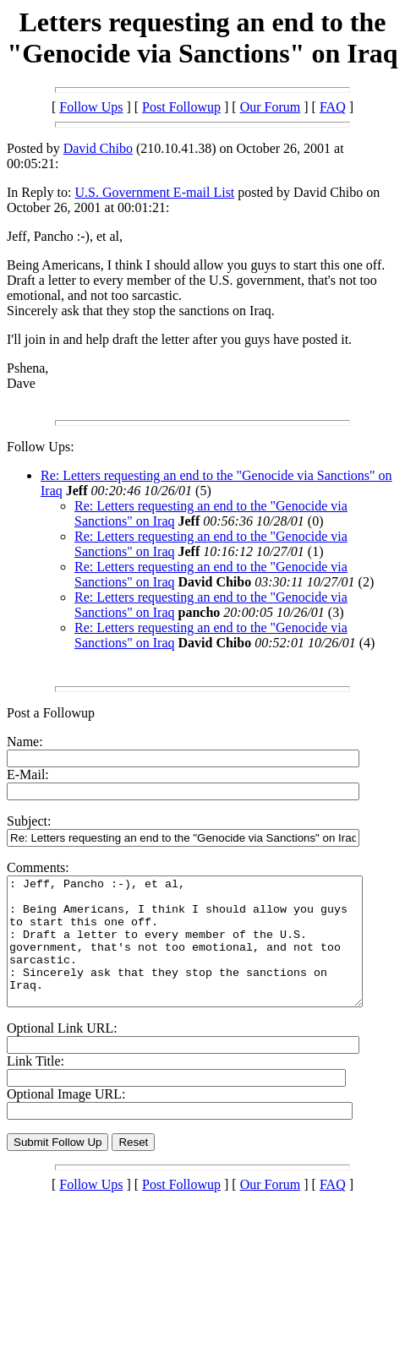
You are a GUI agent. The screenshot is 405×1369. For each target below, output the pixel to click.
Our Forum (270, 107)
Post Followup (181, 107)
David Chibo (98, 148)
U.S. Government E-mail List (154, 192)
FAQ (333, 107)
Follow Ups (91, 107)
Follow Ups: (40, 446)
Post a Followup (51, 713)
